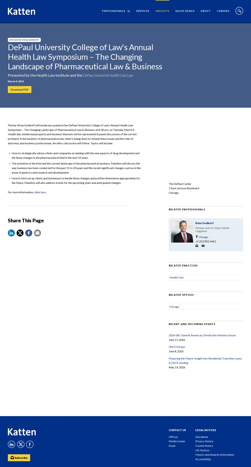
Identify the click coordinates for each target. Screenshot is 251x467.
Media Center (177, 441)
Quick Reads (185, 11)
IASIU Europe (177, 348)
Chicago (201, 238)
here (43, 193)
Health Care (176, 278)
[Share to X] (20, 234)
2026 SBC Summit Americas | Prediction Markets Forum (202, 336)
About (206, 11)
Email (172, 445)
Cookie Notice (204, 445)
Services (142, 11)
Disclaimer (201, 436)
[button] (11, 234)
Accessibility (203, 459)
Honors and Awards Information (214, 454)
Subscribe (19, 457)
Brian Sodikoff (204, 224)
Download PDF (19, 89)
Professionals (113, 11)
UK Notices (202, 450)
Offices (173, 436)
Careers (223, 11)
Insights (162, 11)
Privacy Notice (204, 441)
